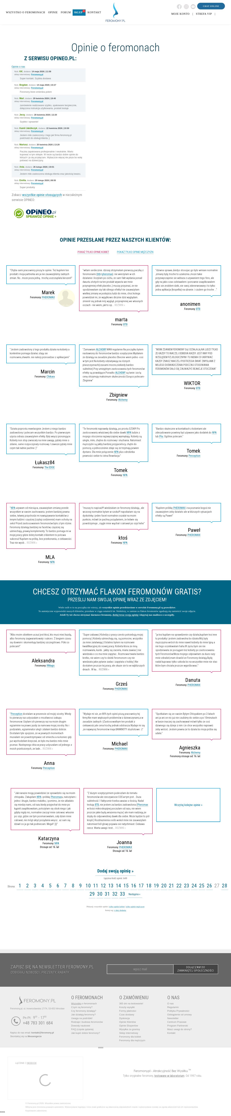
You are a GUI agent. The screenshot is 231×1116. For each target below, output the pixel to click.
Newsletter (173, 1018)
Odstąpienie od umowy (179, 1014)
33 (122, 894)
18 (148, 886)
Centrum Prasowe (176, 1022)
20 (164, 886)
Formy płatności (127, 1011)
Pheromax (56, 796)
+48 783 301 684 (38, 1023)
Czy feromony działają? (83, 1011)
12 (103, 886)
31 (107, 894)
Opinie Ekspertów (128, 1025)
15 (126, 886)
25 (201, 886)
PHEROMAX (48, 297)
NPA (129, 432)
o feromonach (84, 1003)
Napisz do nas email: (32, 1032)
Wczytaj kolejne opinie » (188, 805)
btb (99, 274)
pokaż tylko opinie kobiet (93, 252)
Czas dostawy (126, 1014)
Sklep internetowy (128, 1033)
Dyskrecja (124, 1018)
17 (141, 886)
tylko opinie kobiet (117, 906)
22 (179, 886)
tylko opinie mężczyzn (135, 906)
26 (209, 886)
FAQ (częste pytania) (82, 1029)
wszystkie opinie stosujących (42, 195)
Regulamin (173, 1007)
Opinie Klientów (127, 1022)
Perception (194, 455)
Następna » (134, 894)
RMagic (51, 665)
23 (186, 886)
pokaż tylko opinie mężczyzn (135, 252)
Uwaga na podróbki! (82, 1018)
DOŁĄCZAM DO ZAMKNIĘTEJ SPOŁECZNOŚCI (195, 969)
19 (156, 886)
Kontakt (171, 1033)
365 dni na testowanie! (131, 1003)
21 (171, 886)
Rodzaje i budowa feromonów (87, 1022)
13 (110, 886)
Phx (161, 436)
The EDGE (50, 467)
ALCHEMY (101, 349)
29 (92, 894)
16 (133, 886)
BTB (125, 324)
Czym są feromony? (82, 1007)
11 (95, 886)
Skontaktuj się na (26, 1036)
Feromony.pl (37, 74)
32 (115, 894)
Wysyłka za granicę (129, 1029)
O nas (170, 1003)
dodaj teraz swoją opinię (125, 614)
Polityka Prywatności (178, 1011)
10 (88, 886)
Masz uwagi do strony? (179, 1029)
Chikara (51, 376)
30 (99, 894)
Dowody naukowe (80, 1025)
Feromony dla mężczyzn (132, 1040)
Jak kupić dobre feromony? (85, 1033)
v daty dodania (120, 910)
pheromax (107, 274)
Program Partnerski (177, 1025)
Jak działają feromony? (83, 1014)
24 (194, 886)
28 (224, 886)
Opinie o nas (18, 66)
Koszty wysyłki (127, 1007)
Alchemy (123, 399)
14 (118, 886)
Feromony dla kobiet (130, 1036)
